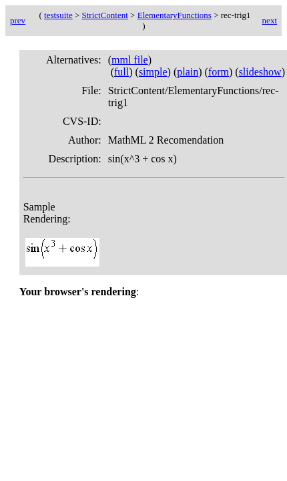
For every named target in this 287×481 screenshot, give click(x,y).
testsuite (58, 15)
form (218, 71)
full (121, 71)
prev (17, 20)
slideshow (260, 71)
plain (187, 71)
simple (153, 71)
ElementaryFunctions (174, 15)
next (269, 20)
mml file (129, 59)
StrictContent (105, 15)
